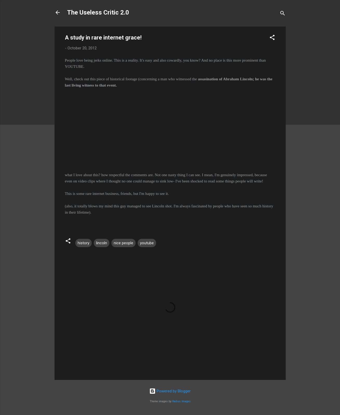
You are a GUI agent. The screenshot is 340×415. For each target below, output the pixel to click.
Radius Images (181, 401)
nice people (123, 243)
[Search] (282, 14)
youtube (147, 243)
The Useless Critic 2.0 (98, 12)
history (83, 243)
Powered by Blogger (170, 391)
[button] (272, 38)
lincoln (101, 243)
